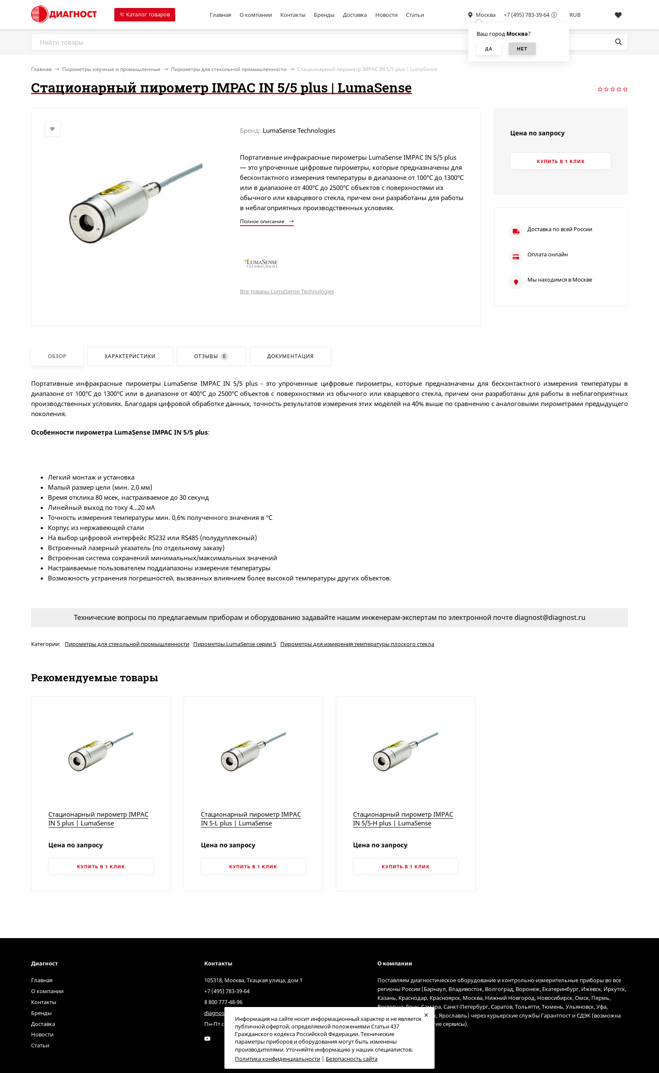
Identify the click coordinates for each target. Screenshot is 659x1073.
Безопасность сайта (351, 1058)
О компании (256, 14)
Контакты (293, 14)
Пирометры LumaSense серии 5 (234, 644)
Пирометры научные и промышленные (111, 69)
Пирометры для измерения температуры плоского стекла (357, 644)
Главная (220, 14)
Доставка (355, 14)
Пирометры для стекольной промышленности (229, 69)
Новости (386, 14)
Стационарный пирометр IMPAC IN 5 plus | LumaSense (98, 818)
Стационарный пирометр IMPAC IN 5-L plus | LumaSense (251, 818)
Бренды (324, 14)
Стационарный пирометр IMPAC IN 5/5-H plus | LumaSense (403, 818)
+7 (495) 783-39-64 (526, 14)
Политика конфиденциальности (277, 1058)
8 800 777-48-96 (223, 1002)
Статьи (415, 14)
